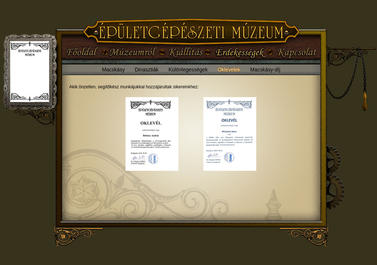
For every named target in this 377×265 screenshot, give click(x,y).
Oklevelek (229, 70)
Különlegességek (188, 70)
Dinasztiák (147, 70)
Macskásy (113, 70)
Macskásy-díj (265, 70)
